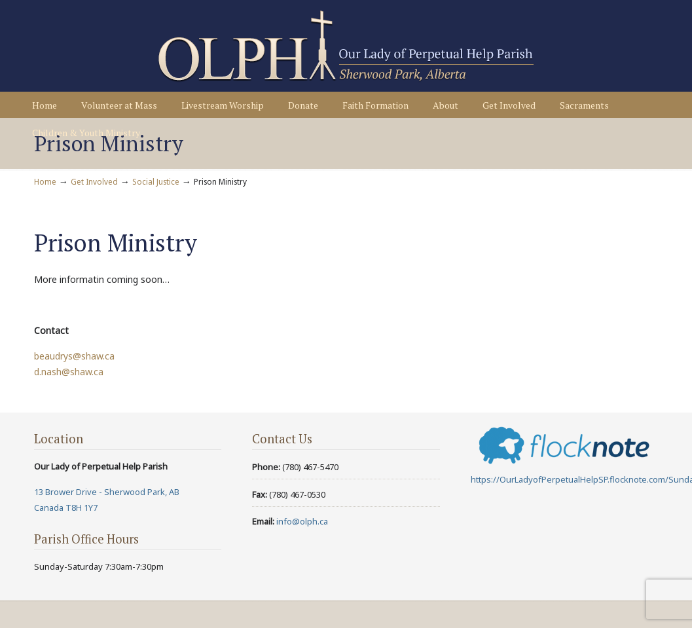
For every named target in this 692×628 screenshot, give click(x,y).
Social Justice (155, 181)
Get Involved (94, 181)
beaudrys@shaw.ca (74, 356)
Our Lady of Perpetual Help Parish (346, 46)
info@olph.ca (302, 521)
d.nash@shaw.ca (68, 371)
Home (45, 181)
